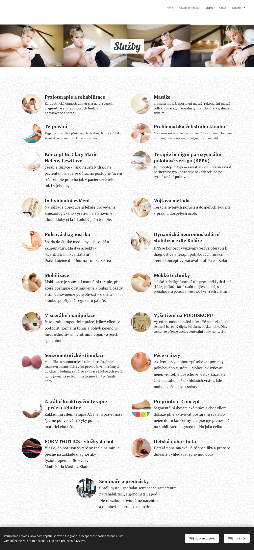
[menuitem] (217, 8)
